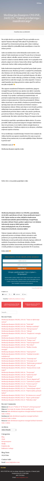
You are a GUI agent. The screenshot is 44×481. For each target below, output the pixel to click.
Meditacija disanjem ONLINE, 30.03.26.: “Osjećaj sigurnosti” (20, 342)
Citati (3, 439)
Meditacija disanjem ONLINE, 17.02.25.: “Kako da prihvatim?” (11, 304)
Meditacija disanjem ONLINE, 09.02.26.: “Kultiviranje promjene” (21, 363)
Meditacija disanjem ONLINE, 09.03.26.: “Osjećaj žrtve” (18, 352)
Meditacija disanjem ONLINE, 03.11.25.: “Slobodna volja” (19, 400)
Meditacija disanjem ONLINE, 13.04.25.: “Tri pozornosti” (19, 338)
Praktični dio (11, 299)
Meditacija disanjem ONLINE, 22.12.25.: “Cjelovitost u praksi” (20, 381)
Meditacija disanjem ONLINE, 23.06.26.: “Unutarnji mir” (19, 358)
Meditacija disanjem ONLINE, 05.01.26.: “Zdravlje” (17, 377)
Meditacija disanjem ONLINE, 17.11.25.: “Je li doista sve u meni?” (21, 395)
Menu (39, 3)
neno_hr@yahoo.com (13, 462)
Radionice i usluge (20, 299)
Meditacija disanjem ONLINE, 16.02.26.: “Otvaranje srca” (19, 361)
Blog (2, 437)
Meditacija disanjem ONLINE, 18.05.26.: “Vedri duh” (17, 324)
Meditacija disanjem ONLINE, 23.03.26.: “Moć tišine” (17, 345)
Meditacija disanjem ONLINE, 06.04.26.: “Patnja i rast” (18, 340)
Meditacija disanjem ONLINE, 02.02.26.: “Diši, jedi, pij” (18, 365)
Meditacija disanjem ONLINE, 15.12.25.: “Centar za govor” (19, 384)
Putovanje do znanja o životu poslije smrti (20, 409)
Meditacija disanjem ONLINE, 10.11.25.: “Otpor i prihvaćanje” (20, 397)
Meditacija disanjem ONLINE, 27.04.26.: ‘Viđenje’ (16, 331)
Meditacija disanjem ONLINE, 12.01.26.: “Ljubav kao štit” (19, 375)
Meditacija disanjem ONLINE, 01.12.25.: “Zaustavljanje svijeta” (21, 388)
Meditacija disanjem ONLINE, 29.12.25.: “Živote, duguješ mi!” (20, 379)
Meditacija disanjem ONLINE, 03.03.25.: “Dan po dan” (32, 304)
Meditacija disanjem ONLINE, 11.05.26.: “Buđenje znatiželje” (20, 326)
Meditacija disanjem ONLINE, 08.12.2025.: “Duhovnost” (18, 386)
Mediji (3, 444)
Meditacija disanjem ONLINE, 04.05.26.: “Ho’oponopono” (19, 329)
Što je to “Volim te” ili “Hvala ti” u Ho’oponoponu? (24, 407)
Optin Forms (39, 288)
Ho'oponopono (6, 441)
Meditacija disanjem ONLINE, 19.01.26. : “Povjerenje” (18, 372)
